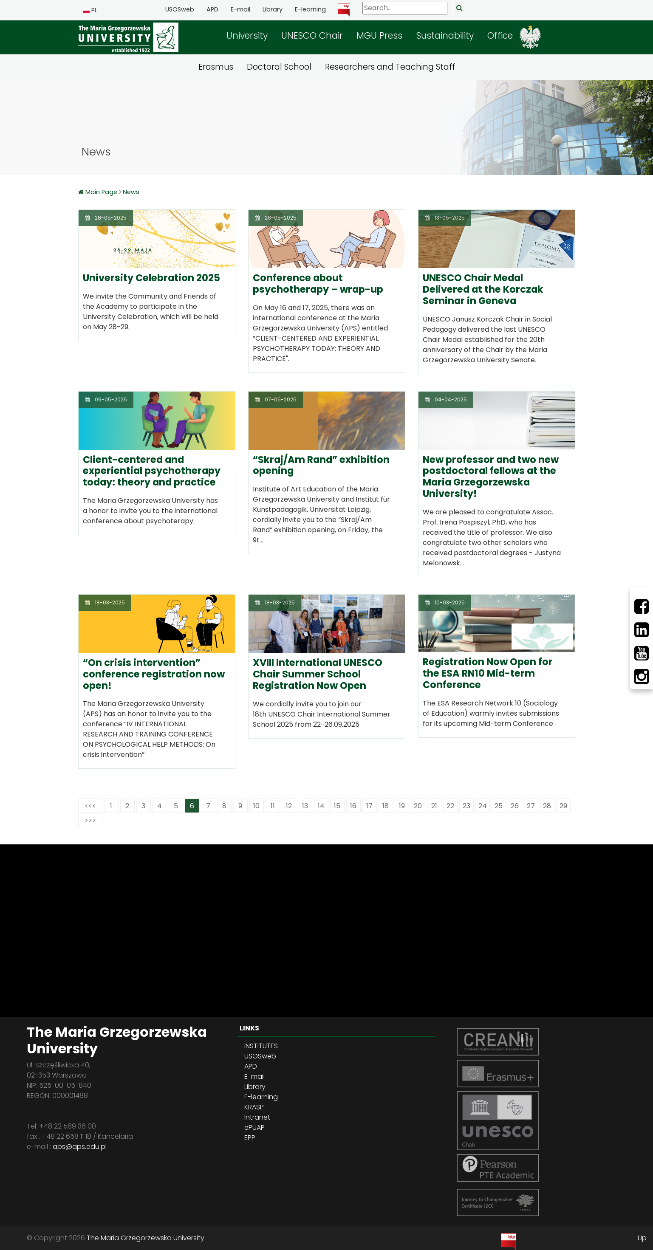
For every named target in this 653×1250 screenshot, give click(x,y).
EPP (249, 1138)
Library (273, 9)
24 (482, 806)
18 (385, 806)
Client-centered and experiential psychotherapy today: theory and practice (151, 471)
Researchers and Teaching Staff (390, 67)
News (131, 192)
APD (212, 9)
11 (273, 806)
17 (369, 806)
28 (547, 806)
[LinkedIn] (641, 629)
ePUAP (254, 1127)
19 (402, 806)
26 (515, 806)
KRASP (254, 1107)
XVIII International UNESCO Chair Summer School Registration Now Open (317, 674)
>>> (90, 820)
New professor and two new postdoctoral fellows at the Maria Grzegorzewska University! (491, 477)
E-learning (310, 9)
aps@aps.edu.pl (80, 1146)
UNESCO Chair (312, 35)
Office (500, 35)
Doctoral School (279, 67)
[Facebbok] (641, 606)
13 (305, 806)
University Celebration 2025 (151, 278)
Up (642, 1238)
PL (90, 10)
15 (337, 806)
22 (450, 806)
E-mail (240, 9)
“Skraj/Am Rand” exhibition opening (321, 465)
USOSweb (179, 9)
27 (531, 806)
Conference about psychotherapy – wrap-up (318, 283)
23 (466, 806)
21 (434, 806)
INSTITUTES (261, 1046)
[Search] (404, 8)
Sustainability (445, 35)
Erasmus (215, 67)
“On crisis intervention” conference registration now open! (154, 674)
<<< (90, 806)
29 (563, 806)
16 (353, 806)
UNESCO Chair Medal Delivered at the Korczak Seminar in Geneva (483, 289)
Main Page (102, 192)
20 (418, 806)
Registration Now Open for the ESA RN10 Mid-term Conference (488, 673)
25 (499, 806)
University (247, 35)
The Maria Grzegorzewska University (145, 1238)
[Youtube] (641, 653)
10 (256, 806)
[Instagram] (641, 676)
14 (321, 806)
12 (289, 806)
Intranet (257, 1117)
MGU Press (379, 35)
